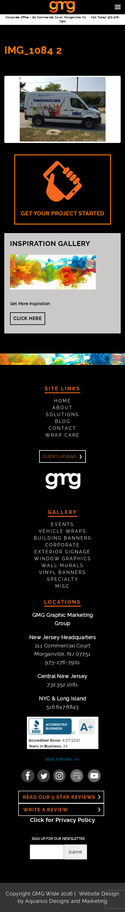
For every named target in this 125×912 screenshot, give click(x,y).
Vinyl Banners (62, 572)
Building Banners (63, 538)
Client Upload (59, 456)
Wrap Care (62, 435)
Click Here (27, 318)
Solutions (62, 414)
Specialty (62, 579)
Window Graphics (62, 558)
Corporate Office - (45, 17)
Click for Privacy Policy (62, 820)
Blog (62, 421)
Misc (62, 586)
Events (62, 524)
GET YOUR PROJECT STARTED (62, 189)
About (62, 407)
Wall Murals (62, 565)
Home (62, 401)
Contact (62, 428)
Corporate (62, 545)
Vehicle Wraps (62, 531)
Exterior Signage (62, 552)
